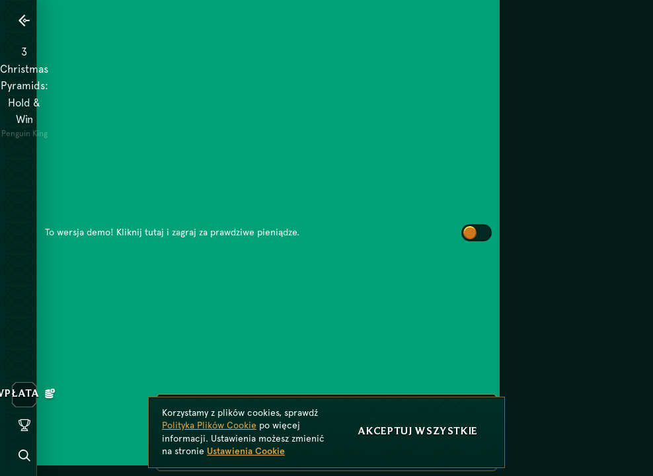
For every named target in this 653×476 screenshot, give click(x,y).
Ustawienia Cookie (246, 451)
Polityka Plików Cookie (209, 425)
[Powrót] (24, 20)
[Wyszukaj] (24, 455)
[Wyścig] (24, 425)
